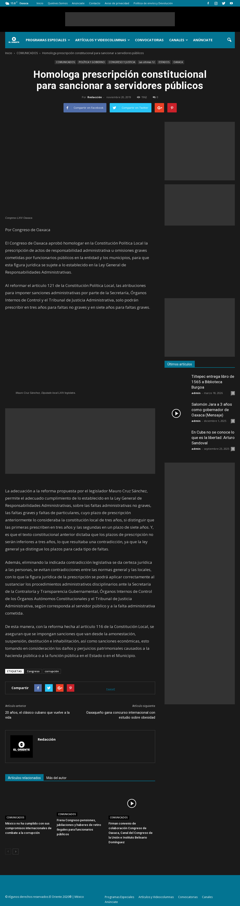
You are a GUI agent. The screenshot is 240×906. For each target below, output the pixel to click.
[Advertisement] (120, 19)
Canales (178, 40)
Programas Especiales (48, 40)
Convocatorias (149, 40)
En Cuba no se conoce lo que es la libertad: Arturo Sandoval (213, 437)
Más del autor (56, 778)
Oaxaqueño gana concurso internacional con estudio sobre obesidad (120, 715)
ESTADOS (164, 62)
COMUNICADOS (65, 62)
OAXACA (178, 62)
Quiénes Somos (58, 3)
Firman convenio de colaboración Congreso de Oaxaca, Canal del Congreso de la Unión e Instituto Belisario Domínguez (131, 833)
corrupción (52, 671)
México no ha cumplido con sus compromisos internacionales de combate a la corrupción (28, 828)
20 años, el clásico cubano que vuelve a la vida (37, 715)
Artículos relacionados (24, 778)
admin (196, 393)
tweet (110, 689)
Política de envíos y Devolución (153, 3)
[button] (229, 40)
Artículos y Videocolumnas (102, 40)
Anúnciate (78, 3)
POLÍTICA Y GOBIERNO (92, 62)
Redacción (94, 97)
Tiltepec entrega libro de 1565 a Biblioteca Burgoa (212, 382)
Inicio (40, 3)
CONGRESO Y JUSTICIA (122, 62)
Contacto (94, 3)
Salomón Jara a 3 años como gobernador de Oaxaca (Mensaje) (211, 409)
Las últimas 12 (147, 62)
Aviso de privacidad (117, 3)
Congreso (33, 671)
